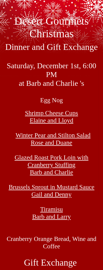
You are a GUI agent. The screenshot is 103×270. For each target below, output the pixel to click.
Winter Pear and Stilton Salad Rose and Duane (53, 139)
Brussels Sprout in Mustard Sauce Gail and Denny (51, 190)
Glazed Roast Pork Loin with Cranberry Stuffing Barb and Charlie (51, 165)
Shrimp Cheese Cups (51, 116)
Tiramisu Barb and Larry (51, 213)
